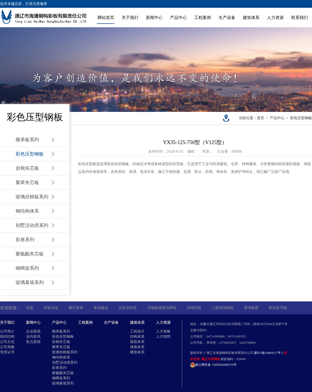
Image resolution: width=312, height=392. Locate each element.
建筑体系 (251, 17)
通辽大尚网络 (210, 359)
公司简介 (7, 331)
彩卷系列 (59, 368)
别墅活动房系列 (64, 362)
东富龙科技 (128, 308)
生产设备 (227, 17)
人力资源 (275, 17)
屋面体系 (137, 342)
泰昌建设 (101, 308)
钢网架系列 (61, 378)
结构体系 (137, 337)
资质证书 (7, 352)
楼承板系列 (61, 331)
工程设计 (137, 331)
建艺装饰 (76, 308)
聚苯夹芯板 (61, 347)
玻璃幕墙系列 (63, 383)
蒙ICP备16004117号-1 (268, 353)
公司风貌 (7, 347)
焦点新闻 (33, 342)
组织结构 (7, 337)
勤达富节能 (278, 308)
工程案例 (202, 17)
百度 (29, 308)
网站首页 (106, 17)
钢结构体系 (61, 357)
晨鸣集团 (251, 308)
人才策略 (163, 331)
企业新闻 (33, 331)
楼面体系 (137, 352)
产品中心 (178, 17)
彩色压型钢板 (301, 118)
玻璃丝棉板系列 (64, 352)
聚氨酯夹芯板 (63, 373)
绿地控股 (194, 308)
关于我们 (130, 17)
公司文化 (7, 342)
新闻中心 (154, 17)
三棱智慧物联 (222, 308)
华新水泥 (51, 308)
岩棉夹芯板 (61, 342)
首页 (260, 118)
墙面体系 (137, 347)
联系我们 (299, 17)
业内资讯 (33, 337)
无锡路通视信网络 (161, 308)
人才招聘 (163, 337)
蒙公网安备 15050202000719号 (213, 364)
